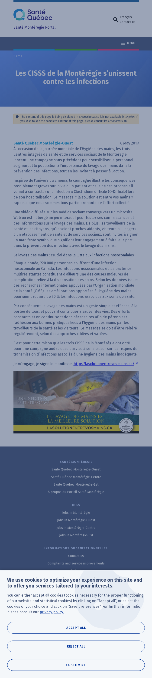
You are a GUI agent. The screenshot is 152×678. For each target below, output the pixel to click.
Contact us (127, 22)
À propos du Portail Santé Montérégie (76, 492)
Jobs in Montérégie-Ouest (76, 520)
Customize (76, 669)
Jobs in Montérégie (76, 513)
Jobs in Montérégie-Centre (76, 528)
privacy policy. (52, 616)
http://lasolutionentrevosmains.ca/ (104, 364)
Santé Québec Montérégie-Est (76, 485)
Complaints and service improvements (76, 563)
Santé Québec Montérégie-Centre (76, 477)
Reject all (76, 651)
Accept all (76, 632)
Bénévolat (76, 571)
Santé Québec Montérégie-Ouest (76, 469)
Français (126, 17)
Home (18, 55)
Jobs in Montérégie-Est (76, 535)
